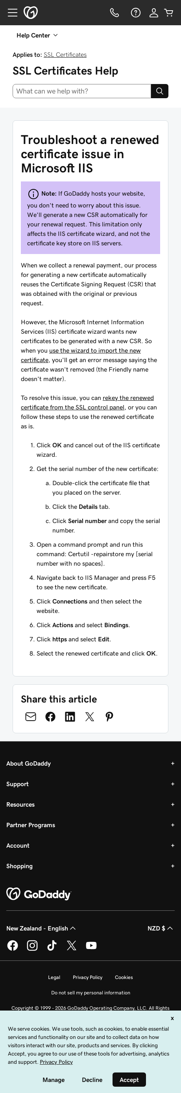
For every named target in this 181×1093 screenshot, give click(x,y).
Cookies (124, 977)
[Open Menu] (9, 12)
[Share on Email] (31, 716)
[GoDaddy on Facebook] (12, 949)
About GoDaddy (28, 763)
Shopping (19, 866)
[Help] (135, 13)
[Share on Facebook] (50, 716)
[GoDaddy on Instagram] (32, 949)
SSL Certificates (65, 54)
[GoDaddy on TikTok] (52, 949)
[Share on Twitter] (90, 716)
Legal (54, 977)
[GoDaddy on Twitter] (71, 949)
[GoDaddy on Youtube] (91, 949)
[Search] (159, 91)
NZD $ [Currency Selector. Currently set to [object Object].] (161, 928)
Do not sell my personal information (90, 992)
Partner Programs (30, 825)
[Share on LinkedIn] (70, 716)
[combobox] (82, 91)
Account (18, 845)
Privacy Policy (87, 977)
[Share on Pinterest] (109, 716)
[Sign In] (153, 12)
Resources (20, 804)
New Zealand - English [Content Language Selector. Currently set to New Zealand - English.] (42, 928)
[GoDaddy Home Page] (39, 894)
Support (17, 784)
